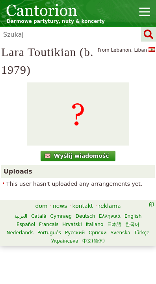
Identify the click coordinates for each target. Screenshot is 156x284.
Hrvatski (72, 224)
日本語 (114, 224)
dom (41, 206)
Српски (98, 232)
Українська (64, 241)
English (132, 216)
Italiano (95, 224)
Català (38, 216)
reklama (109, 206)
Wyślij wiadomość (77, 156)
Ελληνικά (110, 216)
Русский (75, 232)
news (60, 206)
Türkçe (141, 232)
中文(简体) (93, 241)
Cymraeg (61, 216)
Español (26, 224)
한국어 (132, 224)
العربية (21, 216)
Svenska (120, 232)
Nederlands (20, 232)
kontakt (82, 206)
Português (49, 232)
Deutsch (85, 216)
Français (48, 224)
